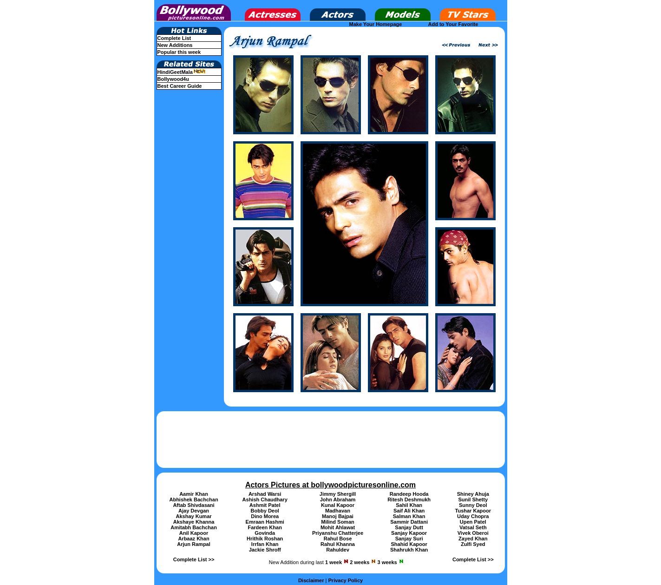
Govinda (265, 533)
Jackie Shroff (265, 549)
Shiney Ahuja (473, 494)
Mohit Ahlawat (338, 527)
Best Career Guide (179, 86)
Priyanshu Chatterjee (337, 533)
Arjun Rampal (193, 544)
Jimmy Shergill (338, 494)
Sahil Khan (409, 505)
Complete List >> (194, 559)
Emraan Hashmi (265, 522)
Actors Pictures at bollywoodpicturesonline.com (330, 485)
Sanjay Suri (409, 538)
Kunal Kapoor (337, 505)
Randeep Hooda (409, 494)
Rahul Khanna (338, 544)
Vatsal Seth (473, 527)
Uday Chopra (473, 516)
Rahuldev (337, 549)
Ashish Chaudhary (265, 499)
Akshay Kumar (194, 516)
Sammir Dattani (409, 522)
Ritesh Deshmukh (409, 499)
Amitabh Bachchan (193, 527)
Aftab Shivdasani (193, 505)
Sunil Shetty (473, 499)
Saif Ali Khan (409, 510)
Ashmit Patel (265, 505)
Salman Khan (409, 516)
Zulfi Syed (473, 544)
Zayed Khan (472, 538)
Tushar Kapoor (473, 510)
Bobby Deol (265, 510)
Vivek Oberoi (473, 533)
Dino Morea (265, 516)
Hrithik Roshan (265, 538)
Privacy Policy (345, 580)
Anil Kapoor (193, 533)
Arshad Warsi (265, 494)
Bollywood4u (173, 79)
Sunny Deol (473, 505)
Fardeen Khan (265, 527)
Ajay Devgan (193, 510)
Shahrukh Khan (409, 549)
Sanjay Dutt (409, 527)
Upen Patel (473, 522)
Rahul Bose (338, 538)
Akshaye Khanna (194, 522)
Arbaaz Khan (193, 538)
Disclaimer (311, 580)
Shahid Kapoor (409, 544)
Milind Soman (337, 522)
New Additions (175, 45)
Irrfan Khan (265, 544)
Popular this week (179, 52)
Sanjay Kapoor (409, 533)
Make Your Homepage (375, 24)
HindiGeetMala (181, 72)
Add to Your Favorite (453, 24)
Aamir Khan (193, 494)
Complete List (174, 38)
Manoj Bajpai (337, 516)
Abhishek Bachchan (193, 499)
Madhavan (337, 510)
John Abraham (338, 499)
